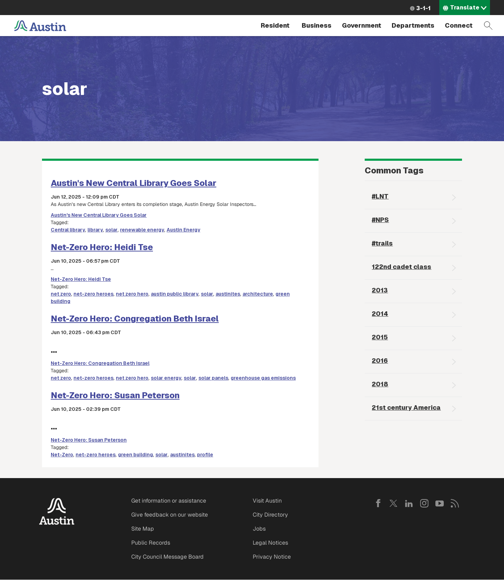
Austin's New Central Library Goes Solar (133, 183)
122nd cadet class (401, 267)
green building (135, 454)
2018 (380, 384)
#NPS (380, 220)
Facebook (378, 503)
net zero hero (132, 294)
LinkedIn (409, 503)
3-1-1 (423, 8)
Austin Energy (183, 230)
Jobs (259, 528)
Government (361, 25)
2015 (380, 337)
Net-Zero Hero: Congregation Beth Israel (135, 318)
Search (488, 25)
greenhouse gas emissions (263, 378)
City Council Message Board (167, 556)
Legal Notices (270, 542)
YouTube (439, 503)
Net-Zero (62, 454)
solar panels (213, 378)
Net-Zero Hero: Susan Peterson (115, 395)
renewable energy (142, 230)
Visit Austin (267, 500)
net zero (61, 294)
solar (111, 230)
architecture (258, 294)
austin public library (174, 294)
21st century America (406, 407)
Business (316, 25)
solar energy (166, 378)
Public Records (150, 542)
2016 (380, 361)
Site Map (142, 528)
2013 (380, 290)
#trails (382, 243)
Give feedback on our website (169, 514)
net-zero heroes (93, 294)
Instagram (424, 503)
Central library (68, 230)
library (95, 230)
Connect (458, 25)
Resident (275, 25)
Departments (413, 25)
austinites (228, 294)
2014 (380, 314)
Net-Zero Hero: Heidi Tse (102, 247)
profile (205, 454)
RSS (455, 503)
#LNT (380, 196)
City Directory (270, 514)
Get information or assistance (168, 500)
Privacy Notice (272, 556)
